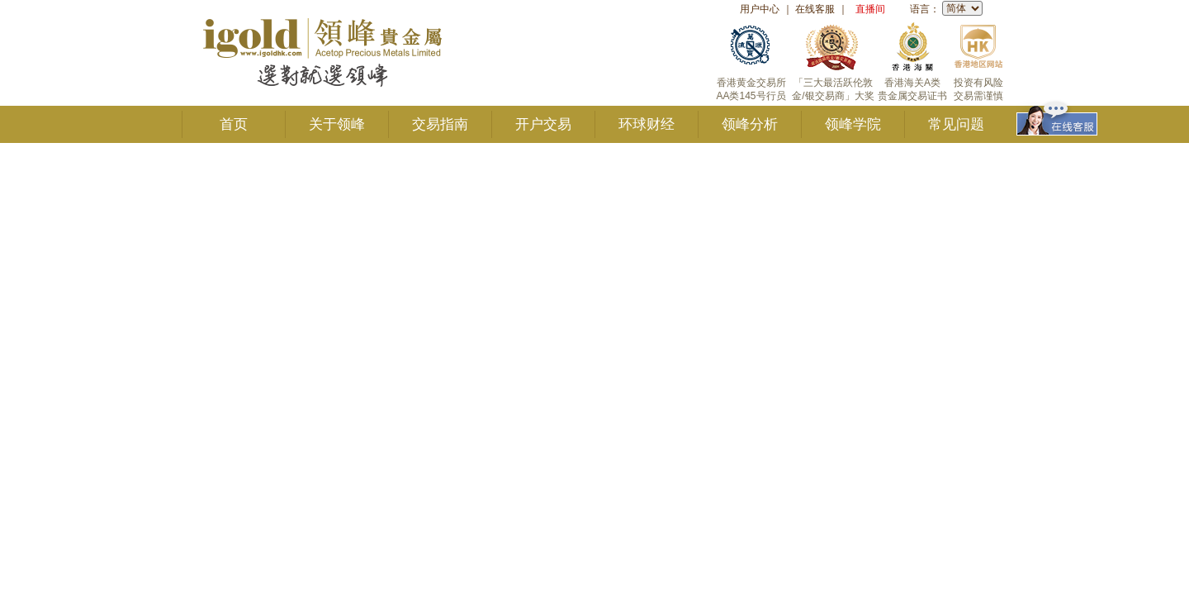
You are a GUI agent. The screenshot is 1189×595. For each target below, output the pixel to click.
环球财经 (646, 124)
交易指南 (440, 124)
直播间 (870, 9)
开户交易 (543, 124)
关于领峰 (337, 124)
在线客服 (815, 9)
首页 (234, 124)
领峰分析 (750, 124)
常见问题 (956, 124)
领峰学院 (853, 124)
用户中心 (759, 9)
